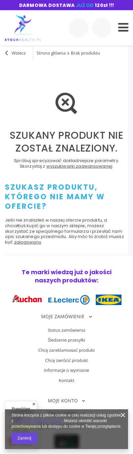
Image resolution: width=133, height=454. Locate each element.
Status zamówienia (66, 330)
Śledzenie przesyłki (66, 340)
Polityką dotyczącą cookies (38, 420)
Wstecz (15, 53)
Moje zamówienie (63, 317)
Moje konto (63, 401)
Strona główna (51, 53)
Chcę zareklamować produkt (66, 350)
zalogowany (27, 242)
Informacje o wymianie (66, 370)
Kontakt (66, 380)
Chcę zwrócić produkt (66, 360)
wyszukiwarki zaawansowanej (79, 166)
